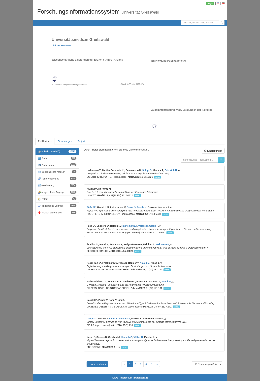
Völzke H (143, 226)
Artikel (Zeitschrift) (57, 151)
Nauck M (144, 263)
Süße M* (91, 207)
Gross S (131, 207)
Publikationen (45, 141)
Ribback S (124, 318)
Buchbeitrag (57, 165)
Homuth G (126, 337)
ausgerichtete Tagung (57, 192)
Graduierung (57, 185)
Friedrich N (171, 170)
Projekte (82, 141)
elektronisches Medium (57, 171)
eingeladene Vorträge (57, 205)
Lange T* (92, 318)
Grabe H (153, 226)
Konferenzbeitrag (57, 178)
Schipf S (147, 170)
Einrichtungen (65, 141)
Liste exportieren (97, 364)
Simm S (113, 318)
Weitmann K (162, 244)
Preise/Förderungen (57, 212)
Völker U (138, 337)
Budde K (142, 207)
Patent (57, 199)
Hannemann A (129, 226)
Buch (57, 158)
